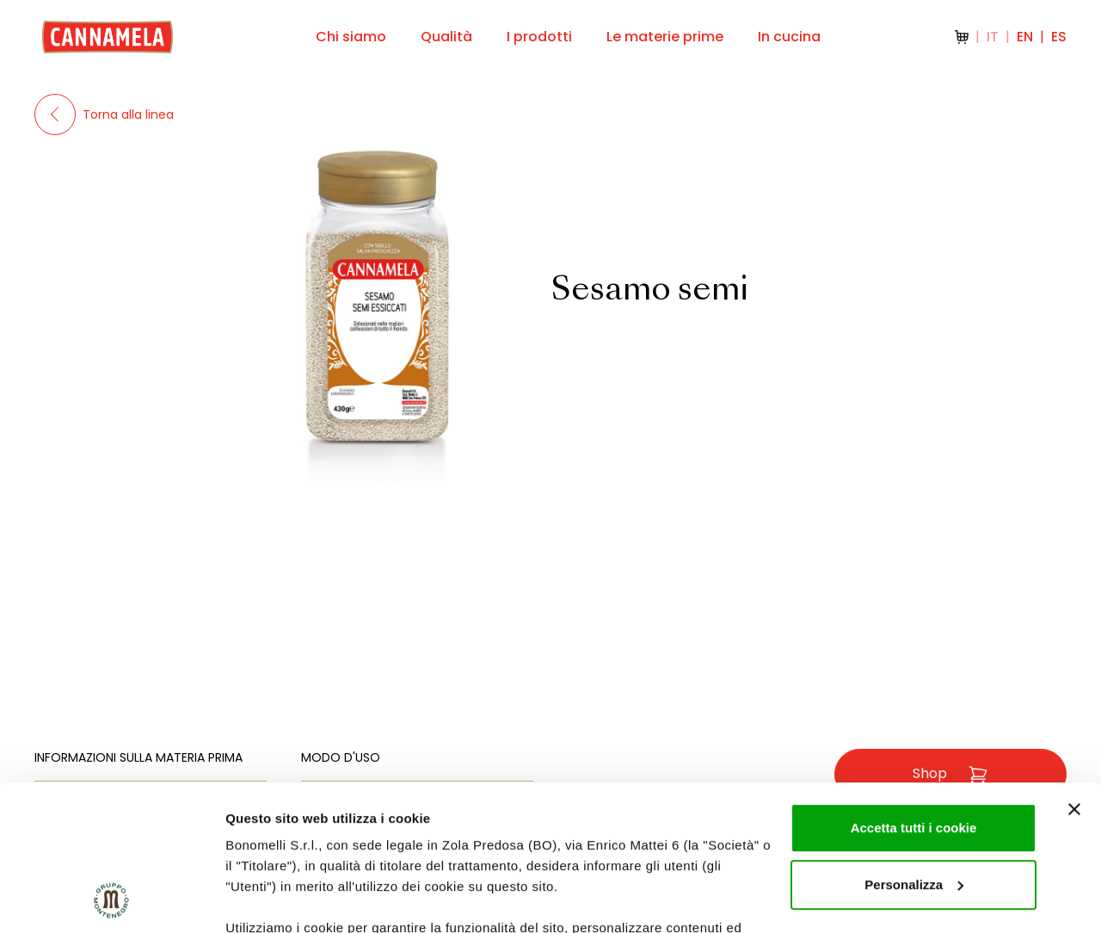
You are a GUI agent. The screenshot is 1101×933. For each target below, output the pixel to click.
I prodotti (539, 36)
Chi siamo (351, 36)
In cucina (789, 36)
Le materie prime (664, 36)
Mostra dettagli (271, 899)
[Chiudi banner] (1074, 673)
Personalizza (913, 748)
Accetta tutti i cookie (914, 691)
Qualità (446, 36)
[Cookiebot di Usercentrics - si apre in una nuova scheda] (111, 899)
